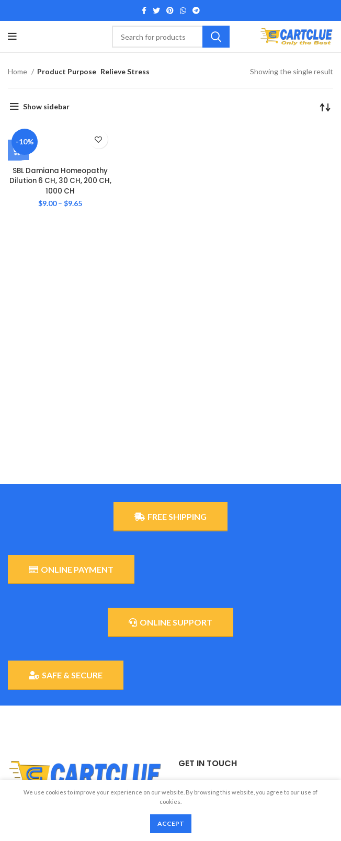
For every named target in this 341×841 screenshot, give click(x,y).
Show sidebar (46, 106)
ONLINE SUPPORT (170, 622)
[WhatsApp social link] (183, 10)
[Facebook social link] (144, 10)
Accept (170, 823)
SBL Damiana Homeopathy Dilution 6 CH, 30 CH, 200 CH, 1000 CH (60, 180)
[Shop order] (325, 107)
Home (18, 71)
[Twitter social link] (156, 10)
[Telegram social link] (196, 10)
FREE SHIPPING (170, 516)
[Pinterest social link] (170, 10)
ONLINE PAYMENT (71, 569)
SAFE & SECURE (66, 675)
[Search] (171, 37)
